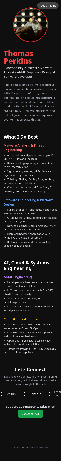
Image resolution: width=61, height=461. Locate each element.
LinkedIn (32, 394)
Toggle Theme (48, 5)
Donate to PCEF (31, 414)
